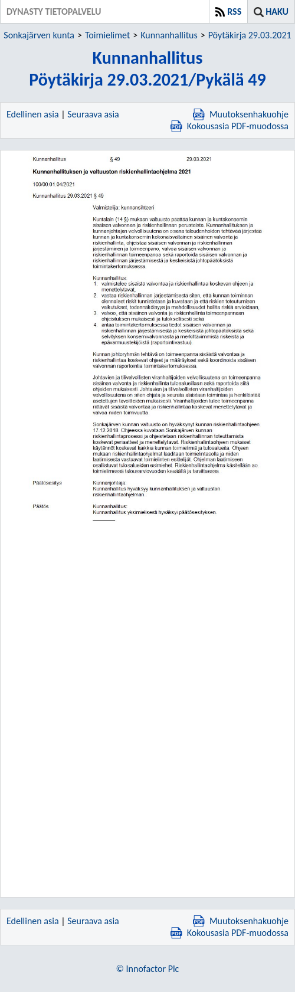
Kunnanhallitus (168, 35)
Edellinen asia (32, 114)
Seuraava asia (93, 114)
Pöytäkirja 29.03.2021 (249, 35)
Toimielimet (107, 35)
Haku (277, 11)
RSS (234, 11)
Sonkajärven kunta (39, 35)
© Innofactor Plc (147, 968)
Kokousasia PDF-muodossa (230, 126)
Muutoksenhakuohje (241, 114)
